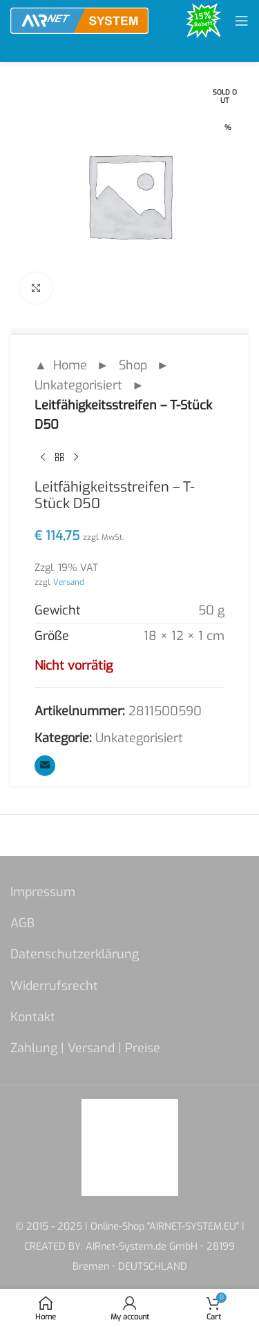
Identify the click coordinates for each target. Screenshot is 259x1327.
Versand (68, 582)
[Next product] (76, 457)
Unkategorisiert (78, 385)
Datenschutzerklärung (74, 954)
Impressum (42, 892)
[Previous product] (43, 457)
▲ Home (61, 365)
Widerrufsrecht (54, 986)
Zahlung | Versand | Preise (85, 1048)
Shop (133, 365)
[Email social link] (45, 765)
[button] (25, 1302)
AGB (22, 923)
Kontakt (32, 1017)
